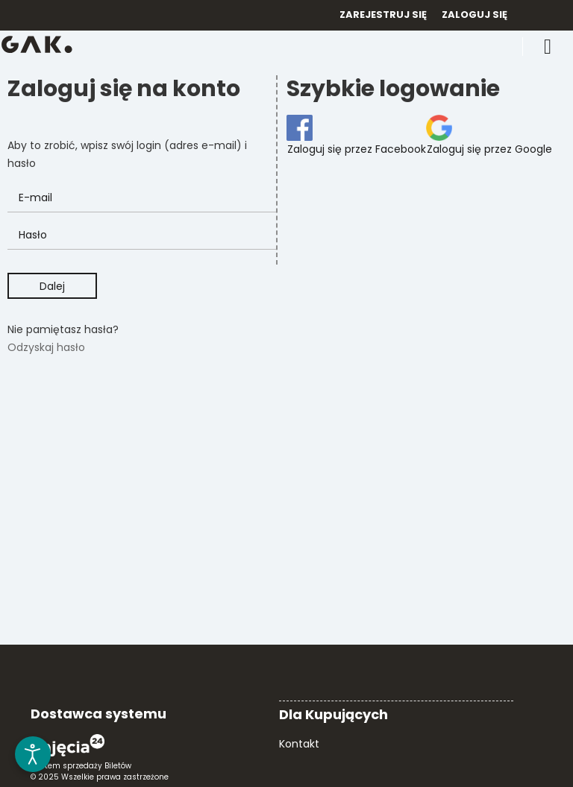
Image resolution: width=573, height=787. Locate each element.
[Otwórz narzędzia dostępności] (33, 754)
